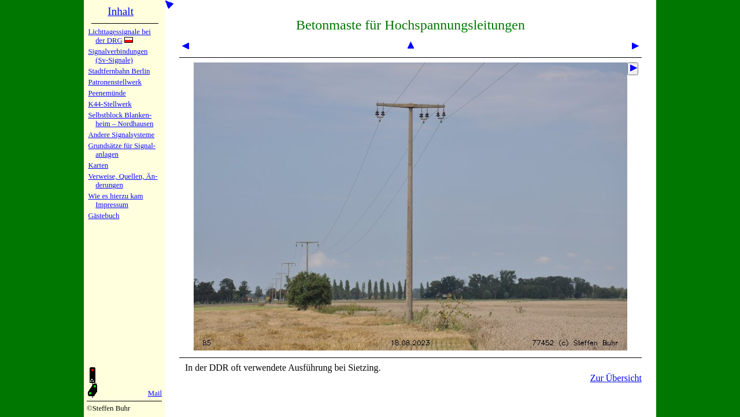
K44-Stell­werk (109, 104)
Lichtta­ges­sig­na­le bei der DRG (119, 36)
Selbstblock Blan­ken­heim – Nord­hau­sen (120, 119)
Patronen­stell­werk (114, 82)
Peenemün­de (106, 93)
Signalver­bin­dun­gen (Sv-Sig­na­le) (117, 55)
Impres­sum (111, 205)
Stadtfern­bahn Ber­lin (119, 71)
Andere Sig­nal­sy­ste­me (121, 135)
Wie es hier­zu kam (115, 196)
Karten (98, 165)
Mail (155, 393)
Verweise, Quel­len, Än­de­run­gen (122, 180)
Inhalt (121, 11)
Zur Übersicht (616, 378)
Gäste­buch (103, 216)
